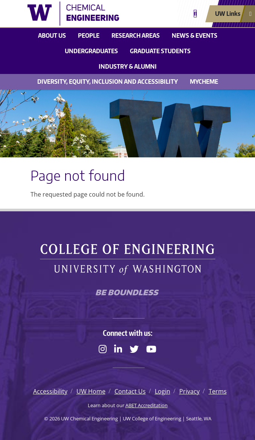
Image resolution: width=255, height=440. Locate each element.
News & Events (194, 35)
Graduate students (160, 51)
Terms (218, 391)
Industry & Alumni (128, 66)
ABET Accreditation (146, 405)
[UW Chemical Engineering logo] (85, 14)
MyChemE (204, 81)
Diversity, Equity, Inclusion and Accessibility (107, 81)
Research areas (135, 35)
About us (52, 35)
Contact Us (130, 391)
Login (162, 391)
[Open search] (195, 13)
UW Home (90, 391)
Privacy (189, 391)
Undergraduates (91, 51)
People (88, 35)
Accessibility (50, 391)
